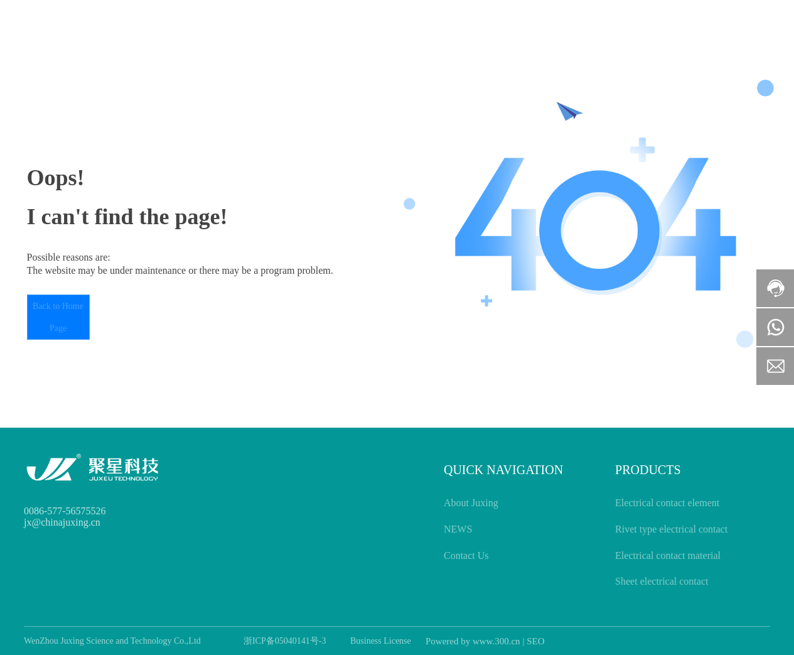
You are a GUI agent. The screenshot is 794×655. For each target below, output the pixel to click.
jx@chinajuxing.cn (62, 522)
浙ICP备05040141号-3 (285, 641)
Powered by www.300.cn (473, 641)
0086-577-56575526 (65, 511)
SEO (535, 641)
